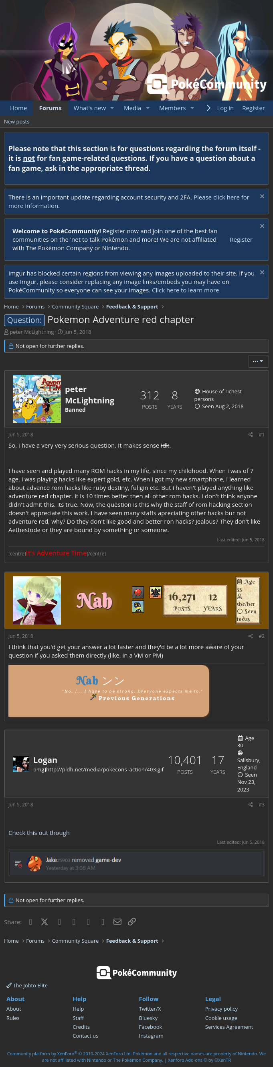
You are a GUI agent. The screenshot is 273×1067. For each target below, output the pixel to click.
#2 (262, 636)
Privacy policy (221, 1008)
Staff (78, 1018)
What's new (90, 108)
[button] (112, 108)
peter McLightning (32, 331)
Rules (13, 1018)
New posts (16, 121)
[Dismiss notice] (261, 197)
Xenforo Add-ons (199, 1060)
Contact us (85, 1035)
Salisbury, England (249, 764)
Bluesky (148, 1018)
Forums (50, 108)
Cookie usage (221, 1018)
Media (132, 108)
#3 (262, 804)
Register (241, 239)
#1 (262, 434)
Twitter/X (150, 1008)
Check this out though (39, 833)
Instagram (151, 1035)
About (13, 1008)
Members (172, 108)
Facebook (150, 1026)
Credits (81, 1026)
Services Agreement (229, 1026)
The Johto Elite (27, 985)
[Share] (251, 435)
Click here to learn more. (186, 290)
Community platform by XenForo (69, 1054)
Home (18, 108)
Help (78, 1008)
